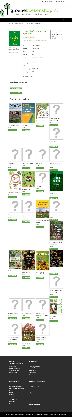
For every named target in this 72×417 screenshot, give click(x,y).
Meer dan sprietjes (26, 313)
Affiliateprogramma (34, 386)
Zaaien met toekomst (27, 163)
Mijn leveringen (32, 372)
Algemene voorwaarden (42, 414)
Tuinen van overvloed (13, 215)
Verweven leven (26, 272)
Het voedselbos (26, 343)
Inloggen (58, 1)
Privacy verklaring (54, 414)
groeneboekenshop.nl (18, 414)
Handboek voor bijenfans (55, 269)
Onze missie (12, 366)
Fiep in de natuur (40, 121)
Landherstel (39, 163)
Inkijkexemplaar (14, 52)
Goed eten (38, 186)
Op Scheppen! (11, 271)
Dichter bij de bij (40, 273)
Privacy (31, 374)
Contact (31, 409)
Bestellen (11, 394)
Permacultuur (52, 316)
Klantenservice (29, 414)
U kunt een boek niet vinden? (16, 388)
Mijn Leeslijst (32, 370)
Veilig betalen (12, 397)
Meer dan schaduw (13, 313)
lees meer (43, 40)
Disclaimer (63, 414)
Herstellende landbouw (55, 215)
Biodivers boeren (53, 142)
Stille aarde (25, 125)
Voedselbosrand (26, 189)
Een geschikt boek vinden (15, 386)
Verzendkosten (13, 399)
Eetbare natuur (53, 193)
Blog (43, 1)
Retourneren (12, 404)
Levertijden (12, 401)
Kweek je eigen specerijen (14, 192)
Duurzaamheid (13, 372)
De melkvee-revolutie (13, 125)
